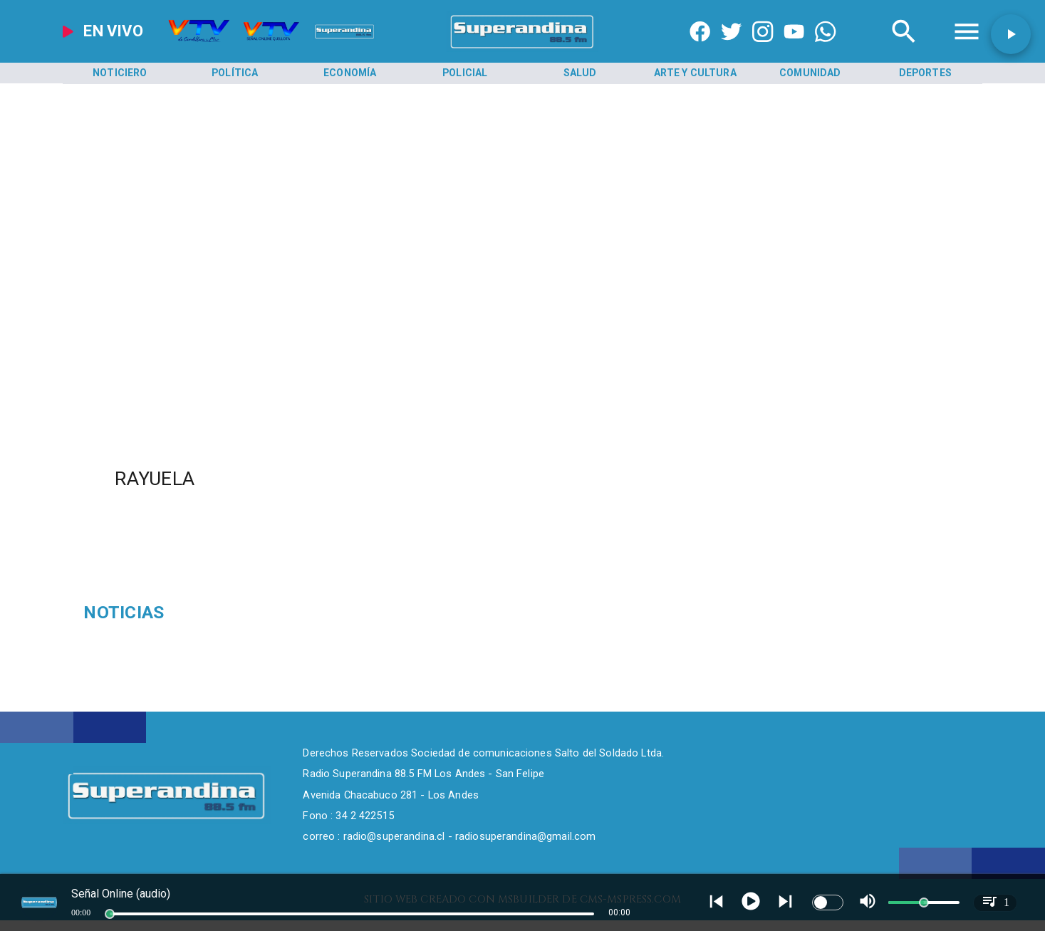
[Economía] (350, 73)
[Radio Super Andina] (904, 48)
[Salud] (580, 73)
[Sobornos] (229, 613)
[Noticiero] (120, 73)
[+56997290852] (825, 48)
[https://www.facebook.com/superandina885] (700, 48)
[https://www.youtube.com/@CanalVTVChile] (794, 48)
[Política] (235, 73)
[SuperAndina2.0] (522, 48)
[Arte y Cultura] (695, 73)
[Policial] (465, 73)
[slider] (110, 914)
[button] (1011, 34)
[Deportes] (925, 73)
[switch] (827, 902)
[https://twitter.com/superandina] (731, 48)
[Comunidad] (810, 73)
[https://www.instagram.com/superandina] (762, 48)
